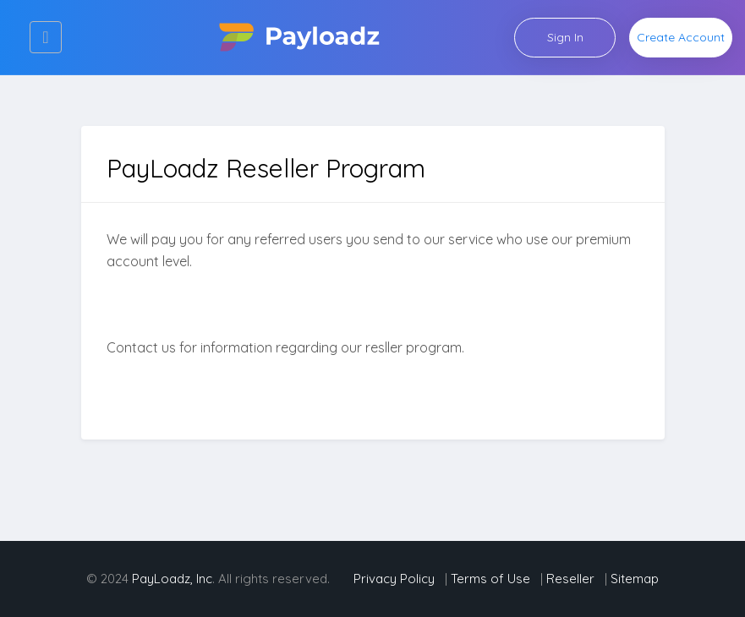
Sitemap (635, 579)
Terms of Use (492, 579)
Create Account (681, 37)
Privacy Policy (395, 579)
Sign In (565, 37)
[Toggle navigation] (46, 37)
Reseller (570, 579)
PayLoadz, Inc (172, 579)
